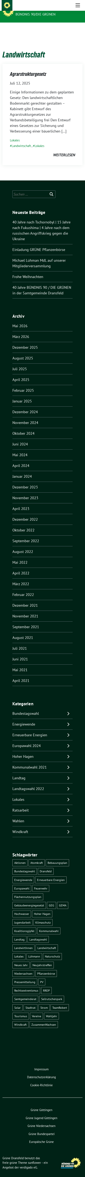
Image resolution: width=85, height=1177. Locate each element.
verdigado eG (28, 1161)
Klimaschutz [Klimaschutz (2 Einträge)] (43, 916)
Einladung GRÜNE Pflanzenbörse (38, 243)
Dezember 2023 (25, 480)
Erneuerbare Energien (29, 728)
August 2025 (22, 351)
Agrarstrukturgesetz (28, 67)
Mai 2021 (20, 663)
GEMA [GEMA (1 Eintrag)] (62, 899)
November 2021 (25, 609)
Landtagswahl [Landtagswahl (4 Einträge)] (38, 933)
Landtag (18, 771)
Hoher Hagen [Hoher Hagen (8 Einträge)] (42, 907)
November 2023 (25, 491)
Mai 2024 (20, 448)
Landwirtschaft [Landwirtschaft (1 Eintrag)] (46, 941)
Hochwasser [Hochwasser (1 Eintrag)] (21, 907)
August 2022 (22, 545)
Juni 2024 (20, 437)
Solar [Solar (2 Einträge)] (17, 1001)
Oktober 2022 (23, 523)
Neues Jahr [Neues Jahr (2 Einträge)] (21, 959)
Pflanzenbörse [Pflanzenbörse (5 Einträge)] (46, 967)
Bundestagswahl (25, 707)
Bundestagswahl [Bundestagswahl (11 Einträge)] (24, 865)
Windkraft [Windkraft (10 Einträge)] (20, 1018)
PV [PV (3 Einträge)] (41, 976)
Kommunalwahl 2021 (29, 760)
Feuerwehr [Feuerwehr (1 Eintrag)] (40, 882)
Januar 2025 (22, 394)
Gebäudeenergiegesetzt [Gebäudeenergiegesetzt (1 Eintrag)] (29, 899)
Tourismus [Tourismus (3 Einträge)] (20, 1010)
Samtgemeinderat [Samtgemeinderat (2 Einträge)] (25, 992)
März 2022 (20, 577)
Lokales (15, 134)
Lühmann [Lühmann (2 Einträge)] (34, 950)
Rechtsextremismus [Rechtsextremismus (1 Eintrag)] (26, 984)
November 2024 (25, 416)
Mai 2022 (20, 556)
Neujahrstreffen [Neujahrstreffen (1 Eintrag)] (42, 959)
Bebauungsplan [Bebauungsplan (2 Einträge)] (57, 856)
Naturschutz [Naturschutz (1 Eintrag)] (52, 950)
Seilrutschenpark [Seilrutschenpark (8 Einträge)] (51, 992)
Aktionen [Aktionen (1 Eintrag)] (20, 856)
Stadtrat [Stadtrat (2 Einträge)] (30, 1001)
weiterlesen (64, 148)
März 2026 (20, 330)
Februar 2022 (23, 588)
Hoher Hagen (23, 750)
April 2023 (20, 502)
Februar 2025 (23, 384)
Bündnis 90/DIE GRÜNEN (35, 14)
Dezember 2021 (25, 599)
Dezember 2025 (25, 341)
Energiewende (23, 717)
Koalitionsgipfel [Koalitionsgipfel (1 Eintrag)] (24, 924)
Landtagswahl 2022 (28, 782)
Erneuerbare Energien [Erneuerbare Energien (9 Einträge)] (51, 873)
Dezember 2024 (25, 405)
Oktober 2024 (23, 427)
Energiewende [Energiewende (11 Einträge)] (23, 873)
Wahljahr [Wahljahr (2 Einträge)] (51, 1010)
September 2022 (25, 534)
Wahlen (18, 814)
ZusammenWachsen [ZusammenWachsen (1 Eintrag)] (43, 1018)
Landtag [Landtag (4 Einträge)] (19, 933)
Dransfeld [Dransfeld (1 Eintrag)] (46, 865)
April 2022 (20, 566)
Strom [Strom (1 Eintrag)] (44, 1001)
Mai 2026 (20, 319)
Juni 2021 (20, 652)
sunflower (34, 1156)
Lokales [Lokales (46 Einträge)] (19, 950)
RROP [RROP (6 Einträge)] (46, 984)
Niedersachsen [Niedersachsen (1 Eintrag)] (23, 967)
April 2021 (20, 674)
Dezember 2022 (25, 513)
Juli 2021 (19, 642)
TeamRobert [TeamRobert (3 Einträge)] (59, 1001)
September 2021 (25, 620)
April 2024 (20, 459)
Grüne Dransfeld (32, 8)
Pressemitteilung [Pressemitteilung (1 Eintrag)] (24, 976)
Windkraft (20, 825)
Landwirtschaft (21, 139)
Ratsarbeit (20, 803)
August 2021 (22, 631)
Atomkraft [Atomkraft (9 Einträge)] (36, 856)
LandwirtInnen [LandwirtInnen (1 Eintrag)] (23, 941)
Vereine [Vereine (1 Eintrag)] (36, 1010)
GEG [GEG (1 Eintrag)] (51, 899)
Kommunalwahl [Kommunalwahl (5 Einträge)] (49, 924)
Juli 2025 (19, 362)
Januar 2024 (22, 470)
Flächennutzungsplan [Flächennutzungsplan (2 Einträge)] (27, 890)
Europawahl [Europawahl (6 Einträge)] (21, 882)
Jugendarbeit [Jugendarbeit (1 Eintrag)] (22, 916)
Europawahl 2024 (26, 739)
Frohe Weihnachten (27, 270)
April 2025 (20, 373)
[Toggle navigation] (78, 29)
